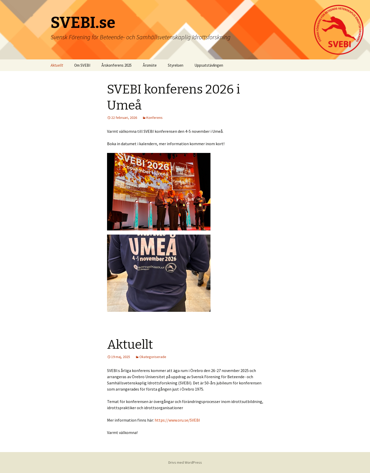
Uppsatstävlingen (208, 65)
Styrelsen (175, 65)
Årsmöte (150, 65)
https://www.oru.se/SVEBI (177, 420)
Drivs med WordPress (185, 462)
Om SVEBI (82, 65)
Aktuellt (57, 65)
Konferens (154, 117)
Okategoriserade (152, 356)
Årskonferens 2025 (116, 65)
